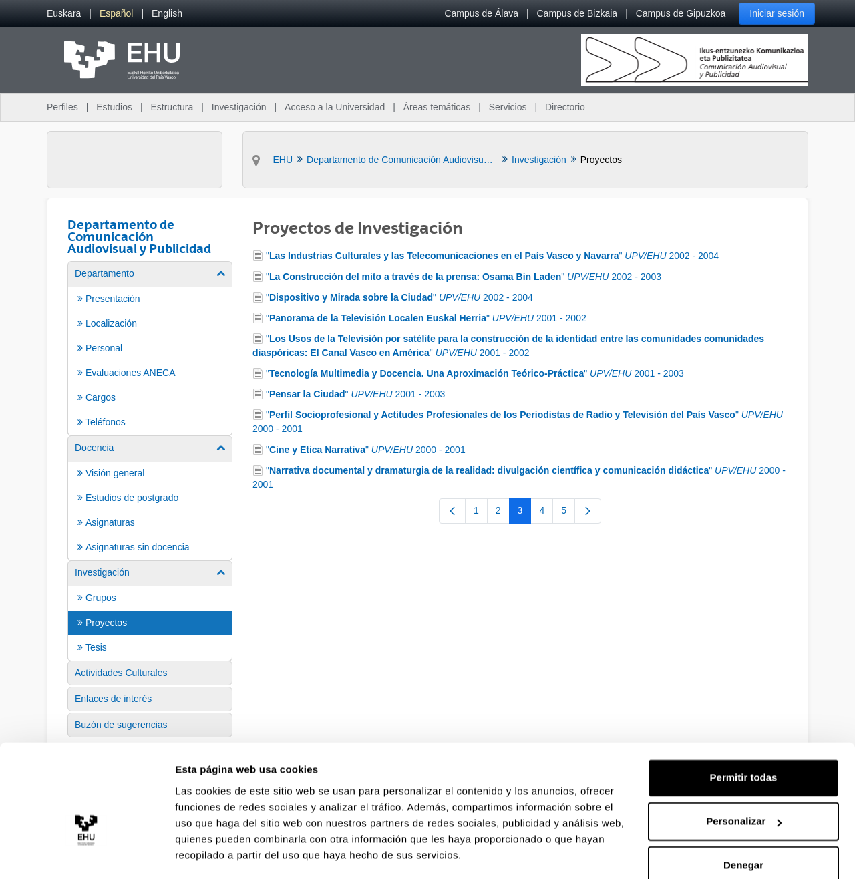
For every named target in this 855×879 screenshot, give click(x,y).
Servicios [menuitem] (508, 107)
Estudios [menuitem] (114, 107)
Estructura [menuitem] (171, 107)
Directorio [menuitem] (565, 107)
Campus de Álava (481, 13)
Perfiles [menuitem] (62, 107)
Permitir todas (744, 738)
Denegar (743, 826)
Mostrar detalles (214, 852)
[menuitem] (64, 13)
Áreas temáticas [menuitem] (436, 107)
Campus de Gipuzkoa (681, 13)
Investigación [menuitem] (239, 107)
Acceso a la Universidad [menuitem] (335, 107)
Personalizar (744, 781)
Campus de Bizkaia (577, 13)
